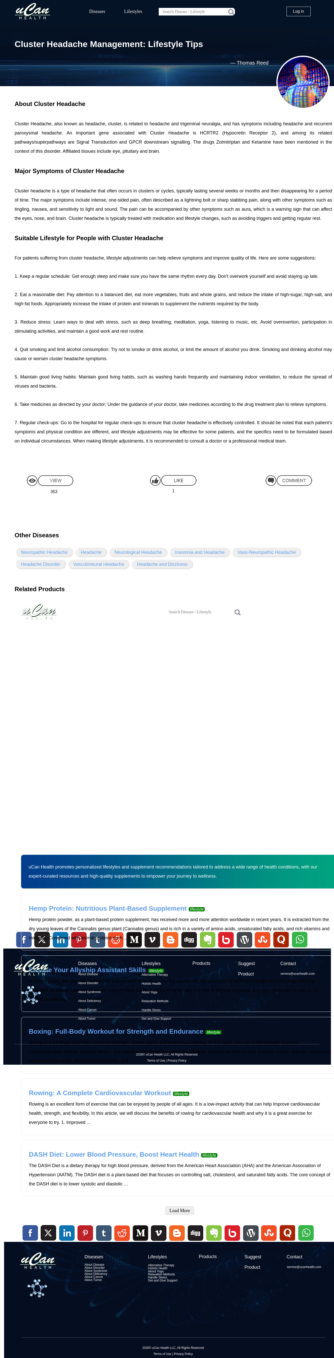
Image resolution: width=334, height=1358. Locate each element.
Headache (91, 552)
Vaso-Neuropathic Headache (266, 552)
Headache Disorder (40, 564)
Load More (179, 1210)
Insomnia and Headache (200, 552)
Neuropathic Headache (44, 552)
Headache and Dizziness (162, 564)
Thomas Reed (253, 63)
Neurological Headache (138, 552)
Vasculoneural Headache (98, 564)
